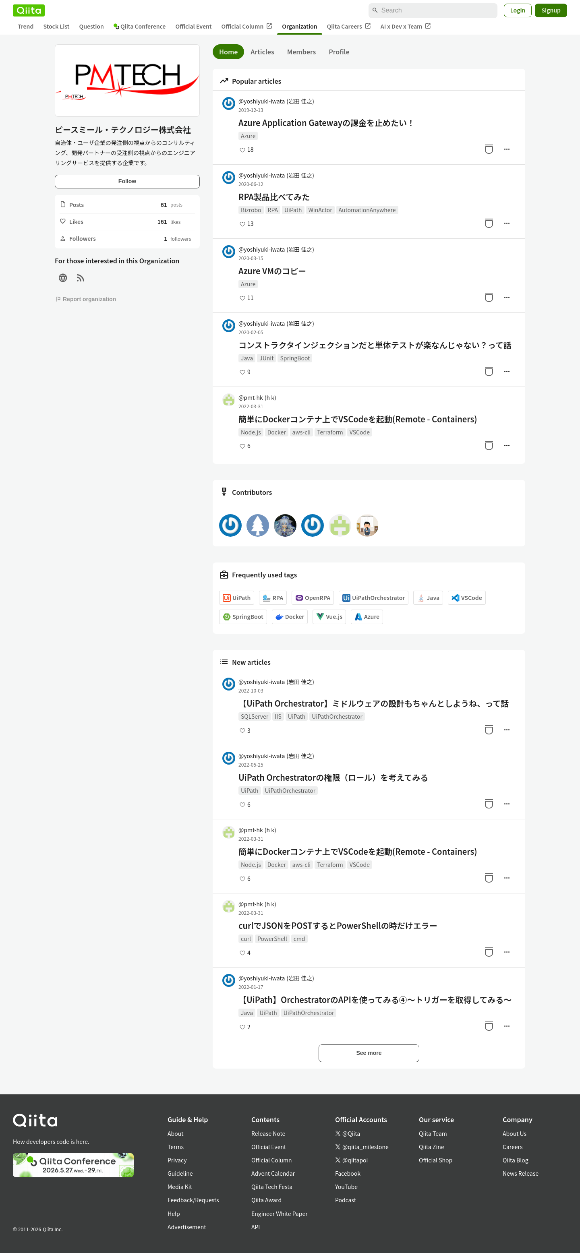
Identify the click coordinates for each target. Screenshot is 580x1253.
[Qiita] (29, 10)
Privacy (177, 1160)
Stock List (56, 26)
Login (518, 10)
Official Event (193, 26)
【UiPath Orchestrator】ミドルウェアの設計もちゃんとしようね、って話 (373, 703)
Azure (248, 136)
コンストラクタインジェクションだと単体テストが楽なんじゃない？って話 (375, 345)
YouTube (346, 1187)
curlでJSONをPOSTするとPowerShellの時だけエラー (337, 925)
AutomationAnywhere (367, 210)
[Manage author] (507, 149)
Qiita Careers (349, 26)
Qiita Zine (431, 1147)
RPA (273, 210)
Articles (262, 51)
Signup (551, 10)
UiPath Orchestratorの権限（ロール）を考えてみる (333, 777)
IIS (278, 716)
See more (368, 1053)
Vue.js (329, 616)
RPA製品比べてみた (274, 197)
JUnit (266, 358)
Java (247, 358)
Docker (276, 432)
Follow (127, 181)
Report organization (85, 299)
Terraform (330, 432)
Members (301, 51)
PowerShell (272, 939)
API (255, 1227)
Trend (25, 26)
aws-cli (301, 432)
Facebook (347, 1173)
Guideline (180, 1173)
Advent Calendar (273, 1173)
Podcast (345, 1200)
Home (228, 51)
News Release (521, 1173)
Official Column (247, 26)
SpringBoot (295, 358)
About (175, 1133)
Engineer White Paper (279, 1214)
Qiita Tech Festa (271, 1187)
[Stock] (489, 149)
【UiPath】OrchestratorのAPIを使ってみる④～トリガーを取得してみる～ (375, 999)
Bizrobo (251, 210)
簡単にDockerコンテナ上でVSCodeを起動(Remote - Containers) (357, 419)
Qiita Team (433, 1133)
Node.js (251, 432)
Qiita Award (266, 1200)
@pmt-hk (257, 397)
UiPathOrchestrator (373, 597)
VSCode (360, 432)
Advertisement (187, 1227)
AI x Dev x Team (406, 26)
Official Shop (435, 1160)
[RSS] (80, 278)
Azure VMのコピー (272, 271)
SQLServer (254, 716)
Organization (299, 26)
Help (174, 1214)
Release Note (268, 1133)
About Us (514, 1133)
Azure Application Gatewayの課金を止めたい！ (326, 122)
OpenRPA (312, 597)
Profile (339, 51)
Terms (176, 1147)
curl (246, 939)
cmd (299, 939)
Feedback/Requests (193, 1200)
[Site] (63, 278)
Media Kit (180, 1187)
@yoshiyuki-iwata (276, 101)
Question (91, 26)
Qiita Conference (140, 26)
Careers (512, 1147)
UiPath (293, 210)
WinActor (320, 210)
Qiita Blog (515, 1160)
